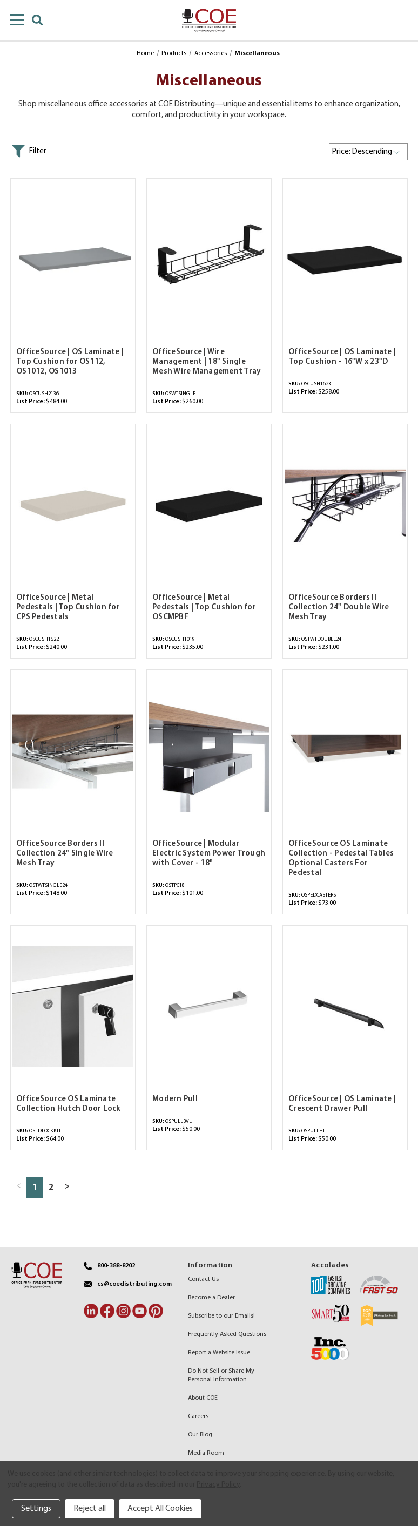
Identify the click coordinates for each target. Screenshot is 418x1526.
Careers (198, 1416)
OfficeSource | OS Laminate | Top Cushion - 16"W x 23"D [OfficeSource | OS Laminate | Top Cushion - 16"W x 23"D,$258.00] (342, 357)
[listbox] (368, 152)
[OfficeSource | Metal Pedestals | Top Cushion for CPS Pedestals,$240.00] (72, 505)
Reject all (89, 1508)
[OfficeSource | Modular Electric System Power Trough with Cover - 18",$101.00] (209, 751)
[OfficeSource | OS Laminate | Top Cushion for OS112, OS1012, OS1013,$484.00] (72, 260)
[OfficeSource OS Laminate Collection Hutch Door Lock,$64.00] (72, 1007)
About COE (203, 1398)
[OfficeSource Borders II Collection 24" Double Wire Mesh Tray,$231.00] (345, 505)
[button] (28, 151)
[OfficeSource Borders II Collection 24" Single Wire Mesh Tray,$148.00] (72, 751)
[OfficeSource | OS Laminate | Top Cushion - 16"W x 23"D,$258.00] (345, 260)
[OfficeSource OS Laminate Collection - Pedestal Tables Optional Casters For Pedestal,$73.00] (345, 751)
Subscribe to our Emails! (221, 1316)
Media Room (206, 1453)
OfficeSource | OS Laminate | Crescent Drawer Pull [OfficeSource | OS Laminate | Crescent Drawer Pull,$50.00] (342, 1104)
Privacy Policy (218, 1485)
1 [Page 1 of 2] (34, 1188)
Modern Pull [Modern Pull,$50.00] (175, 1099)
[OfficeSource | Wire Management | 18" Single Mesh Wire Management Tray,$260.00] (209, 260)
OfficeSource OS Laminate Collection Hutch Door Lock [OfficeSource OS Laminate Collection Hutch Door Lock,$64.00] (68, 1104)
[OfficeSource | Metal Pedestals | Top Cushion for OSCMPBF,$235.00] (209, 505)
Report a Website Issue (219, 1352)
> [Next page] (67, 1187)
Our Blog (200, 1435)
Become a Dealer (211, 1297)
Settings (36, 1508)
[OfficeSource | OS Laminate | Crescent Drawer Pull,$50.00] (345, 1007)
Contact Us (203, 1279)
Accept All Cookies (160, 1508)
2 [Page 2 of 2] (51, 1188)
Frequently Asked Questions (227, 1334)
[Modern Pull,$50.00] (209, 1007)
